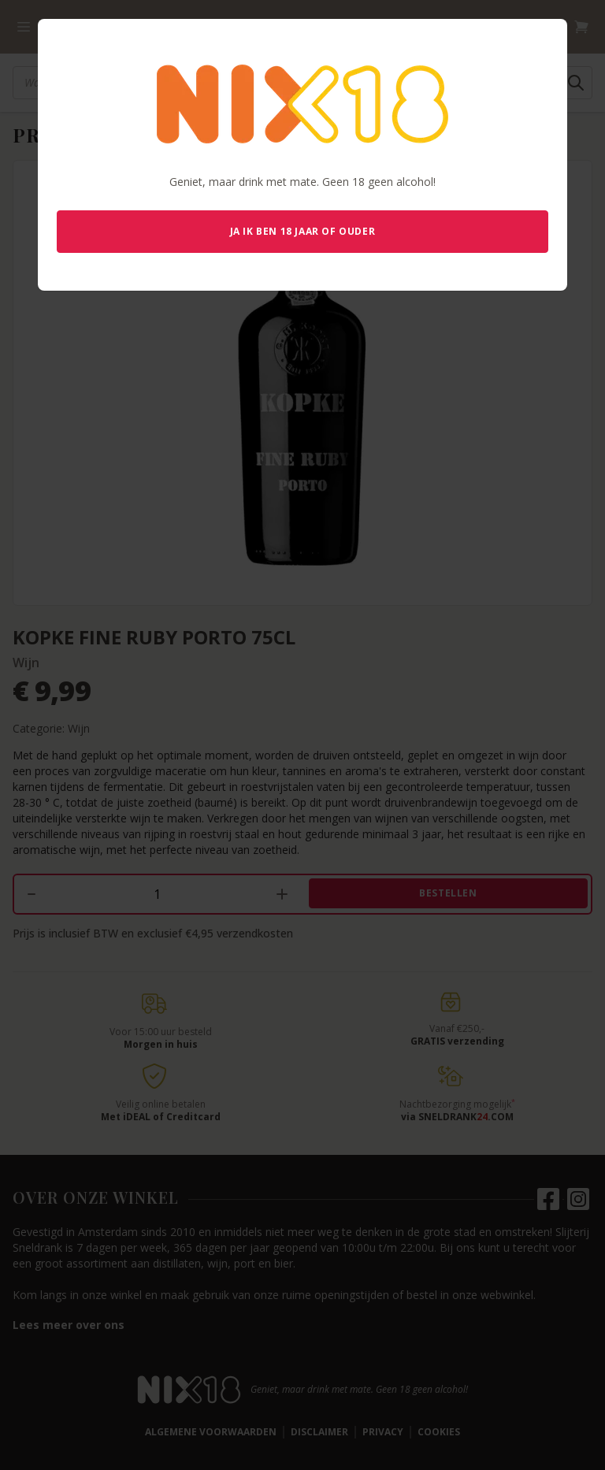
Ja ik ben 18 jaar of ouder (303, 231)
